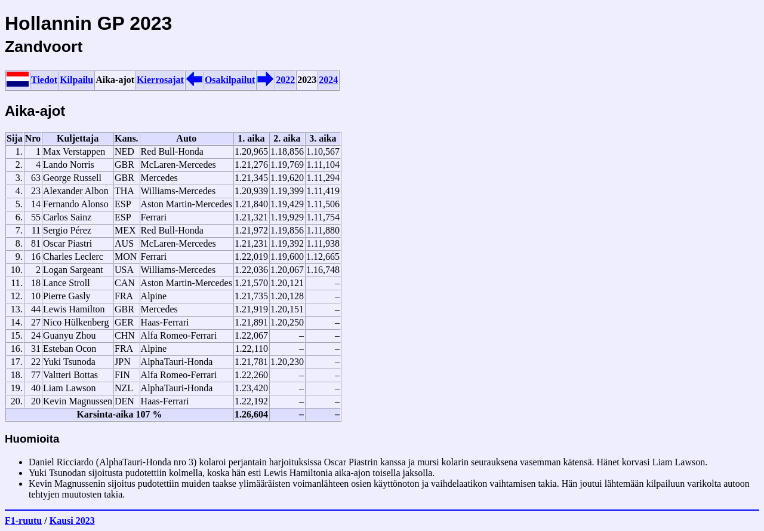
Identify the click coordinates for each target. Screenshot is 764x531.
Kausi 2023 (72, 520)
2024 (328, 80)
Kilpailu (76, 80)
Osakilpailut (230, 80)
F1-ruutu (23, 520)
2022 (285, 80)
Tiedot (44, 80)
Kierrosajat (160, 80)
